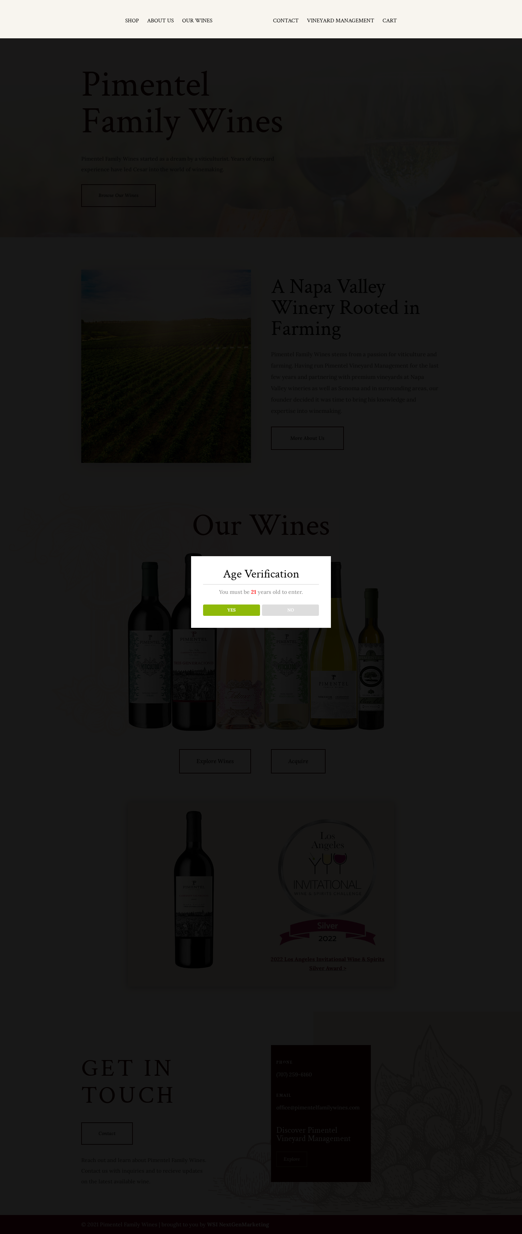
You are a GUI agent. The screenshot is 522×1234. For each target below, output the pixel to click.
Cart (389, 20)
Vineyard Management (339, 20)
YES (231, 610)
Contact (285, 20)
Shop (133, 20)
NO (290, 610)
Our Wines (198, 20)
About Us (161, 20)
